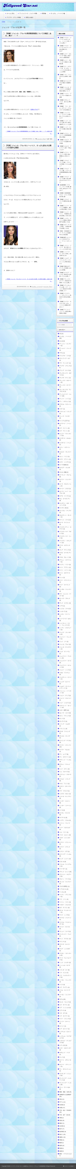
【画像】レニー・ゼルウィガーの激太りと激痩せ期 (65, 61)
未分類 (61, 1126)
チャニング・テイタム (65, 740)
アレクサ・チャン (64, 377)
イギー (61, 409)
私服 (60, 1148)
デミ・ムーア (63, 754)
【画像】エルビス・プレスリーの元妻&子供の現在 (65, 141)
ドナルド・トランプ (64, 779)
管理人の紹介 (29, 17)
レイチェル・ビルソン (65, 1031)
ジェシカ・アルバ (41, 139)
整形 (51, 139)
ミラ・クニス (63, 972)
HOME (3, 22)
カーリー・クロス (64, 488)
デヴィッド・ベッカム (65, 759)
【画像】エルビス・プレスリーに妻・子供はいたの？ (65, 147)
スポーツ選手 (63, 710)
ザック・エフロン (64, 603)
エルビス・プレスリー (65, 452)
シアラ (61, 606)
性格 (60, 1120)
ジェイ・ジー (63, 641)
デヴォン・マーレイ (64, 764)
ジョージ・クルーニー (65, 698)
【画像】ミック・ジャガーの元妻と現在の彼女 (65, 128)
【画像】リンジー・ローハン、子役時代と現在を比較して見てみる (65, 213)
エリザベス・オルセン (65, 438)
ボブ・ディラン (63, 907)
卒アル (61, 1102)
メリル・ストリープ (64, 990)
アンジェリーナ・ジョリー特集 (28, 13)
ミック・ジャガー (64, 962)
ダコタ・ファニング (64, 731)
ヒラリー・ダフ (63, 851)
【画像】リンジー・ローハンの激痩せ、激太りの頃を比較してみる (65, 207)
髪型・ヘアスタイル (64, 1154)
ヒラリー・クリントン (65, 842)
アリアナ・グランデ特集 (14, 17)
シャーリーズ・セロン (65, 618)
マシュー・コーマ (64, 931)
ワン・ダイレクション (65, 1069)
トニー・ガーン (63, 769)
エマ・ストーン (63, 428)
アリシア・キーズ (64, 370)
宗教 (60, 1117)
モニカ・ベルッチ (64, 1002)
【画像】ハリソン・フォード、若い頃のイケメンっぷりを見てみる (65, 247)
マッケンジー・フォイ (65, 934)
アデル (61, 353)
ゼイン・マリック (64, 715)
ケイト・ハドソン (64, 570)
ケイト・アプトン (64, 567)
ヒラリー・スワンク (64, 847)
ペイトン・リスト (64, 902)
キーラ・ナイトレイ (64, 522)
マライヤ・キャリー (64, 944)
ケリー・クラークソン (65, 580)
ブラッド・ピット (64, 871)
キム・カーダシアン (64, 498)
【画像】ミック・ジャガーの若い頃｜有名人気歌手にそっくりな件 (65, 122)
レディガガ (62, 1045)
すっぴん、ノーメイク (37, 286)
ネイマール (62, 817)
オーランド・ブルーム (65, 475)
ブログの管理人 (63, 886)
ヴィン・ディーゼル (64, 1087)
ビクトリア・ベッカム (65, 854)
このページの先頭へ (68, 1166)
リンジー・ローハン (64, 1021)
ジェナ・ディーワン (64, 651)
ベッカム (61, 892)
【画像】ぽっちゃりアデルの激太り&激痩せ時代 (65, 82)
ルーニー (61, 1026)
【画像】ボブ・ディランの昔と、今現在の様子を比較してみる (65, 226)
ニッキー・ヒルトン (64, 801)
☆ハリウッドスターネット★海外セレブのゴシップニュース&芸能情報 (27, 1166)
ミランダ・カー (63, 970)
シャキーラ (62, 611)
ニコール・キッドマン (65, 796)
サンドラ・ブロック (64, 598)
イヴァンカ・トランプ (65, 411)
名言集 (61, 1104)
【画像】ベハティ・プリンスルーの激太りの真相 (65, 95)
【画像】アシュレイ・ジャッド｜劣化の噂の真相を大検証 (65, 311)
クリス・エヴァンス (64, 545)
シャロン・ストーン (64, 614)
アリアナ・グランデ (64, 366)
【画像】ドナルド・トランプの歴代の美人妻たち (65, 201)
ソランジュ (62, 728)
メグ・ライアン (63, 987)
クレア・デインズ (64, 550)
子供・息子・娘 (63, 1115)
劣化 (60, 1099)
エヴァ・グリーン (64, 459)
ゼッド (61, 718)
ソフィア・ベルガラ (64, 724)
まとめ (61, 341)
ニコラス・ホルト (64, 793)
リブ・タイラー (63, 1016)
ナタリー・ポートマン (65, 786)
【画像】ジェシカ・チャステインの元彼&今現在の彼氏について (65, 89)
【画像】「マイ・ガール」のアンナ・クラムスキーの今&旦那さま (65, 108)
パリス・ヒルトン (64, 835)
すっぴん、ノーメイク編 (58, 13)
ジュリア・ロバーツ (64, 681)
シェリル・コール (64, 608)
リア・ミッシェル (64, 1007)
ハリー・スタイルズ (64, 827)
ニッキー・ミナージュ (65, 805)
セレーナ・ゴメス (64, 713)
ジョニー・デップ (64, 695)
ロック (61, 1057)
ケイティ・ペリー (64, 564)
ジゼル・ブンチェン (64, 672)
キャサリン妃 (63, 507)
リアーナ (61, 1010)
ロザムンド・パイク (64, 1052)
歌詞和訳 (61, 1131)
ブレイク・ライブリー (65, 881)
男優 (60, 1140)
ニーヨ (61, 810)
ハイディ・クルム (64, 820)
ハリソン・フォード (64, 823)
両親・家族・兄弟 (64, 1092)
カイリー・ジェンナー (65, 479)
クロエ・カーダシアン (65, 552)
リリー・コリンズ (64, 1018)
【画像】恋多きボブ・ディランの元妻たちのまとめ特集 (65, 268)
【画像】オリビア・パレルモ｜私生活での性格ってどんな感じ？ (65, 274)
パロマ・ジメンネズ (64, 837)
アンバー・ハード (64, 398)
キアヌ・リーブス (64, 496)
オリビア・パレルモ (64, 467)
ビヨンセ (61, 861)
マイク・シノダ (63, 915)
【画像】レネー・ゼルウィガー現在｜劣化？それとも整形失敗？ (65, 55)
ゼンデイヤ (62, 721)
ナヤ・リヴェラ (63, 791)
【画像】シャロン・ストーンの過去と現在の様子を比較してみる (65, 220)
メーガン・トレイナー (65, 994)
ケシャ (61, 577)
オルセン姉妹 (63, 472)
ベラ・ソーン (63, 899)
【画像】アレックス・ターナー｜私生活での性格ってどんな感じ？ (65, 280)
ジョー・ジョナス (64, 702)
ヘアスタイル (63, 889)
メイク (61, 984)
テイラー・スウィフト (65, 745)
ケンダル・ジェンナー (65, 589)
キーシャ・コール (64, 519)
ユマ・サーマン (63, 1004)
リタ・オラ (62, 1013)
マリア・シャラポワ (64, 948)
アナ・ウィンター (64, 363)
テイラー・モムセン (64, 749)
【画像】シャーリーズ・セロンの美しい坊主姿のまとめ (65, 253)
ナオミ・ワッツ (63, 783)
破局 (60, 1145)
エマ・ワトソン (63, 431)
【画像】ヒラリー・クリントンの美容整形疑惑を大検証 (65, 135)
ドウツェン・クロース (65, 774)
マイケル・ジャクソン (65, 917)
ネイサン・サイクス (64, 813)
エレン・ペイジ (63, 456)
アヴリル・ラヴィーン (65, 404)
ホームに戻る (10, 13)
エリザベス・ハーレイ (65, 442)
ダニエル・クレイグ (64, 736)
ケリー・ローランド (64, 584)
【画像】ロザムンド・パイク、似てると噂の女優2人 (65, 101)
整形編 (44, 13)
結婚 (60, 1151)
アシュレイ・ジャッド (65, 348)
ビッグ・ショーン (64, 858)
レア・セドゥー (63, 1028)
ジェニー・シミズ (64, 670)
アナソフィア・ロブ (64, 358)
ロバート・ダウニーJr (65, 1060)
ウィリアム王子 (63, 420)
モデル (61, 999)
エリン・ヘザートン (64, 447)
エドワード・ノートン (65, 423)
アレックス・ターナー (65, 385)
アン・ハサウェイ (64, 401)
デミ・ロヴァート (64, 757)
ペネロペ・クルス (64, 904)
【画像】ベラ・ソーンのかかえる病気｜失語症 (65, 76)
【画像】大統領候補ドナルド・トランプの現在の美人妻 (65, 194)
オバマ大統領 (63, 464)
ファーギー (62, 869)
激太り (61, 1134)
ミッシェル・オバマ (64, 965)
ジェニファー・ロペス (65, 660)
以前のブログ (34, 109)
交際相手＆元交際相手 (65, 1094)
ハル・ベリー (63, 832)
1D (60, 333)
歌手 (60, 1129)
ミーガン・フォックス (65, 980)
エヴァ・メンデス (64, 462)
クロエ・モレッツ (64, 557)
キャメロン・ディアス (65, 510)
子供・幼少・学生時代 (65, 1110)
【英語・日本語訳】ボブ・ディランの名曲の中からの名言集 (65, 232)
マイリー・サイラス (64, 927)
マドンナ (61, 941)
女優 (48, 139)
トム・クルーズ (63, 771)
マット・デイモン (64, 938)
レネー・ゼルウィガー (65, 1048)
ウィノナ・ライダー (64, 416)
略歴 (60, 1142)
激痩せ (61, 1137)
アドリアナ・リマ (64, 355)
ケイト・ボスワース (64, 573)
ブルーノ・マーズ (64, 879)
